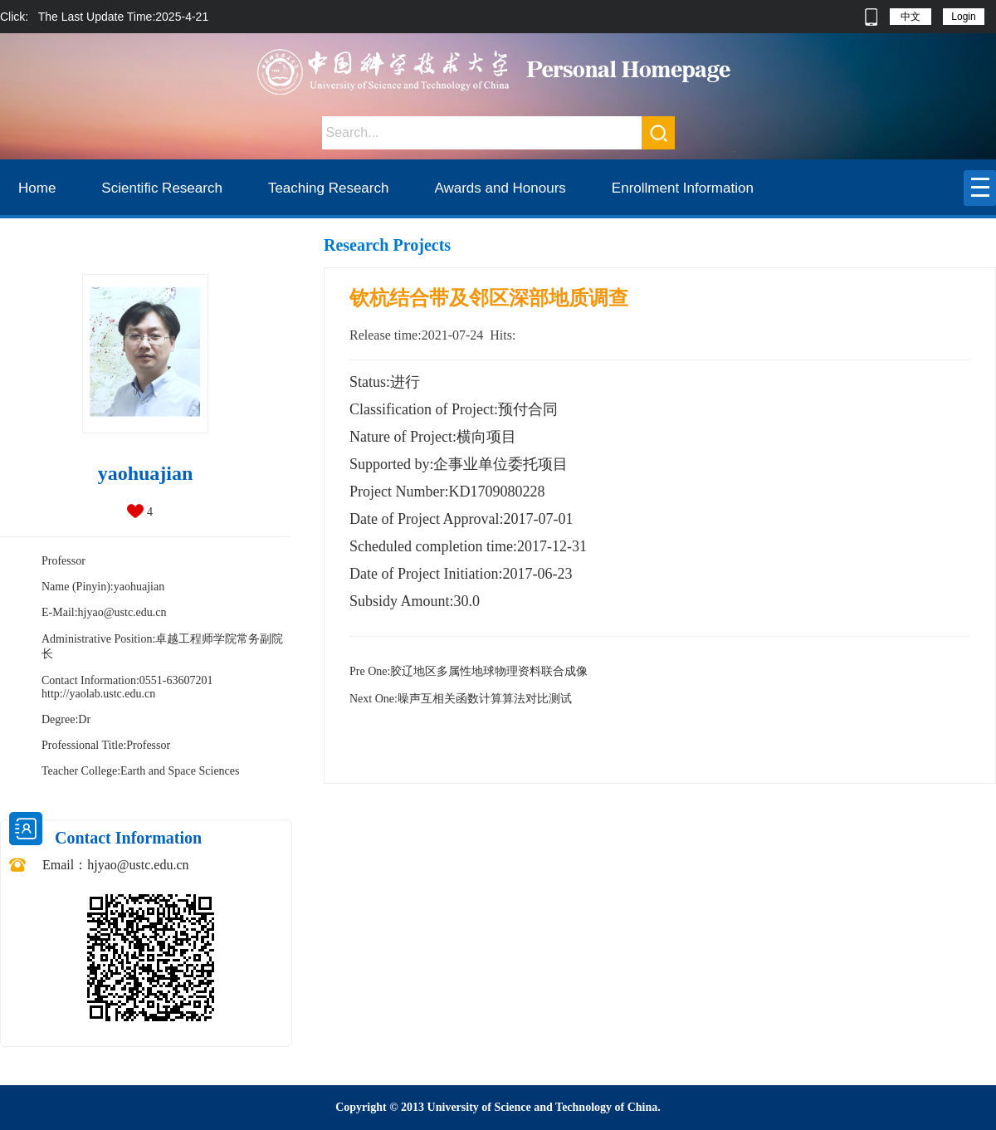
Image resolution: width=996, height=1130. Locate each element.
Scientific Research (161, 188)
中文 (910, 16)
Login (963, 16)
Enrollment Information (683, 188)
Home (37, 188)
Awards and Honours (499, 188)
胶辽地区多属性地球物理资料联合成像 (468, 671)
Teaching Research (328, 188)
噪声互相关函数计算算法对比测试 (460, 698)
